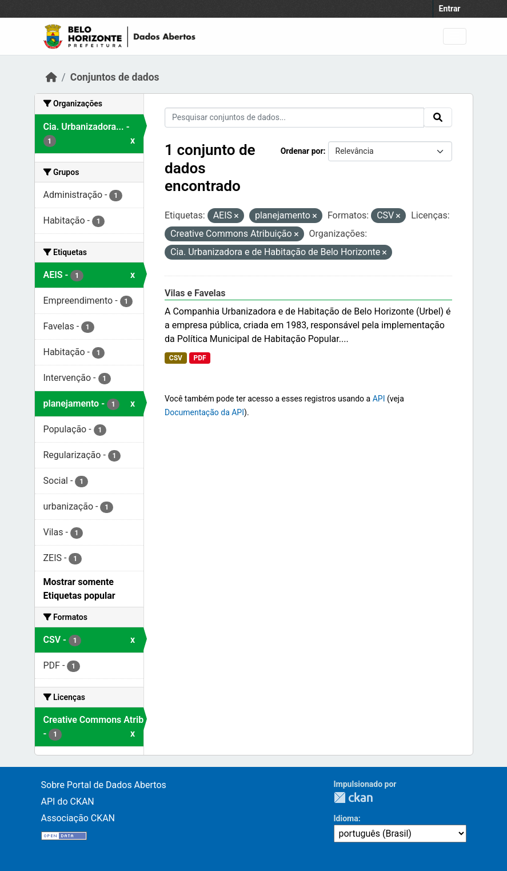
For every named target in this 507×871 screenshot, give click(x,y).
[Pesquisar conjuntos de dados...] (294, 118)
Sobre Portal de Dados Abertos (103, 784)
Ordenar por (302, 151)
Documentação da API (204, 412)
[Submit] (438, 117)
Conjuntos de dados (114, 77)
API (379, 398)
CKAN (353, 798)
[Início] (51, 77)
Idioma (346, 818)
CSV (175, 358)
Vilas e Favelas (195, 293)
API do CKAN (67, 801)
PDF (199, 358)
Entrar (450, 8)
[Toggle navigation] (454, 36)
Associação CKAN (78, 818)
